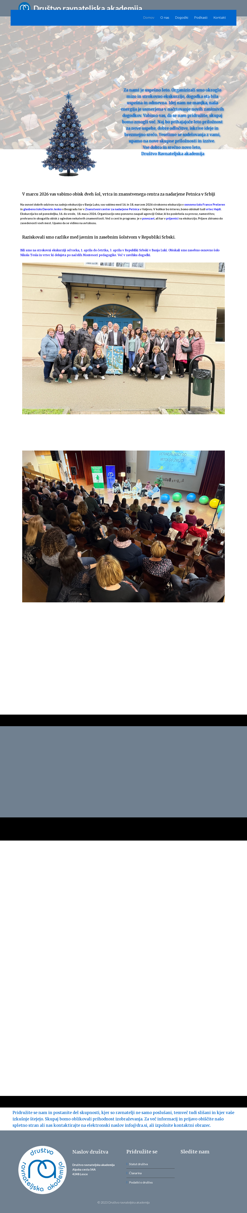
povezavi (148, 218)
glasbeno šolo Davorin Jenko (42, 209)
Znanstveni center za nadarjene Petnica (112, 209)
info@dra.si (136, 1125)
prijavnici (172, 218)
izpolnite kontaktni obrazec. (183, 1125)
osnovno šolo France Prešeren (204, 204)
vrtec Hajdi (213, 209)
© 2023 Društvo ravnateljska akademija (123, 1202)
